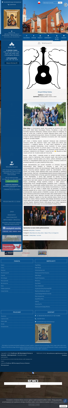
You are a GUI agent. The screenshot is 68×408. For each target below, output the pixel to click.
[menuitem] (27, 37)
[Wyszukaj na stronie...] (49, 3)
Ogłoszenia (26, 36)
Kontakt (63, 36)
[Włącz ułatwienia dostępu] (65, 3)
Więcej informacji (11, 63)
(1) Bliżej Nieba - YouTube (36, 235)
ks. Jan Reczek (57, 37)
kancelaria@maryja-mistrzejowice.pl (12, 2)
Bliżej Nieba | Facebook (35, 230)
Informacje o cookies (34, 404)
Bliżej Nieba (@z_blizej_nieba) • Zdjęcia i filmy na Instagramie (46, 233)
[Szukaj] (60, 3)
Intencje (33, 36)
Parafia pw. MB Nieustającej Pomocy (11, 24)
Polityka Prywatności (59, 402)
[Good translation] (30, 381)
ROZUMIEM (63, 406)
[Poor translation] (35, 381)
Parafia (40, 36)
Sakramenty (47, 36)
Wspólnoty (47, 43)
